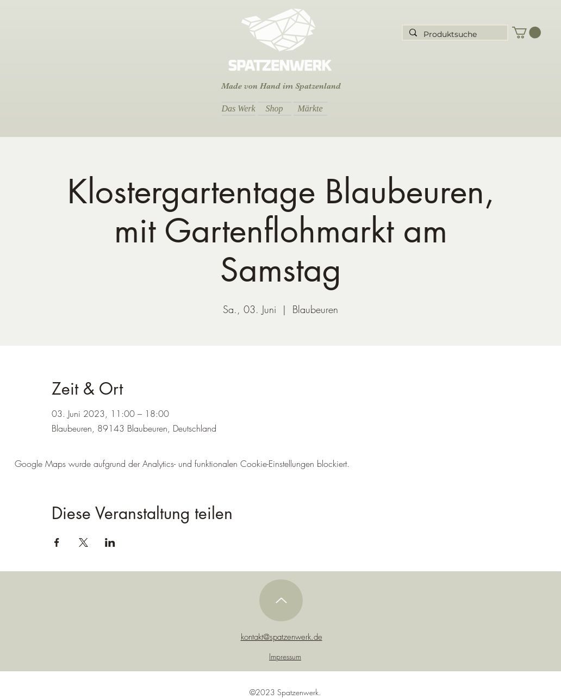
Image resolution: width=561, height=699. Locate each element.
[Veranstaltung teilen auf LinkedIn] (110, 542)
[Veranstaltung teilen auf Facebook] (57, 542)
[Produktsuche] (453, 34)
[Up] (281, 600)
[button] (526, 33)
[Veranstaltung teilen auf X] (83, 542)
